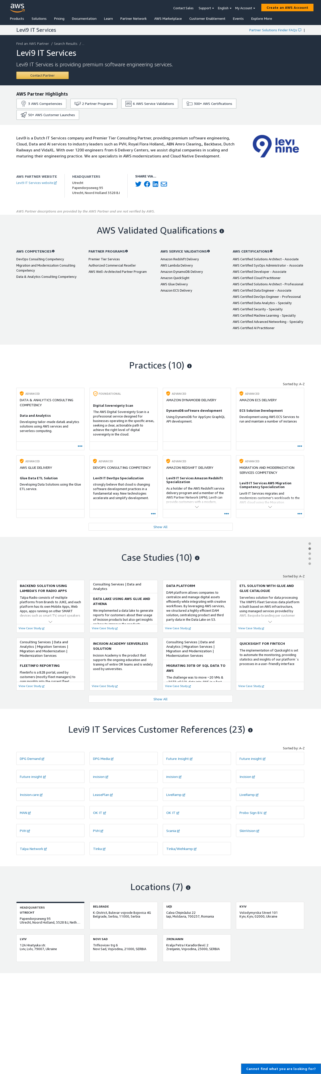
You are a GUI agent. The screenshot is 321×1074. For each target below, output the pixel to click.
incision (100, 776)
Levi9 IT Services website (36, 183)
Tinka (99, 848)
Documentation (84, 18)
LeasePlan (103, 794)
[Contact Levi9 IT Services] (42, 75)
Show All (160, 527)
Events (238, 18)
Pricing (59, 18)
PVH (25, 830)
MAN (25, 812)
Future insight (252, 758)
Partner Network (133, 18)
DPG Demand (32, 758)
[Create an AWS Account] (287, 7)
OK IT (99, 812)
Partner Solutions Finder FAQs (275, 30)
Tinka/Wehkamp (181, 848)
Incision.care (31, 794)
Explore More (261, 18)
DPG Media (103, 758)
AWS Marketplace (168, 18)
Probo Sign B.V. (253, 812)
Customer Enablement (207, 18)
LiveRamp (175, 794)
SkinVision (249, 830)
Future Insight (179, 758)
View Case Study (31, 628)
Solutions (39, 18)
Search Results (66, 43)
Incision (247, 776)
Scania (173, 830)
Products (17, 18)
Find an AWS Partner (33, 43)
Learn (108, 18)
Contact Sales (183, 8)
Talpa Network (33, 848)
